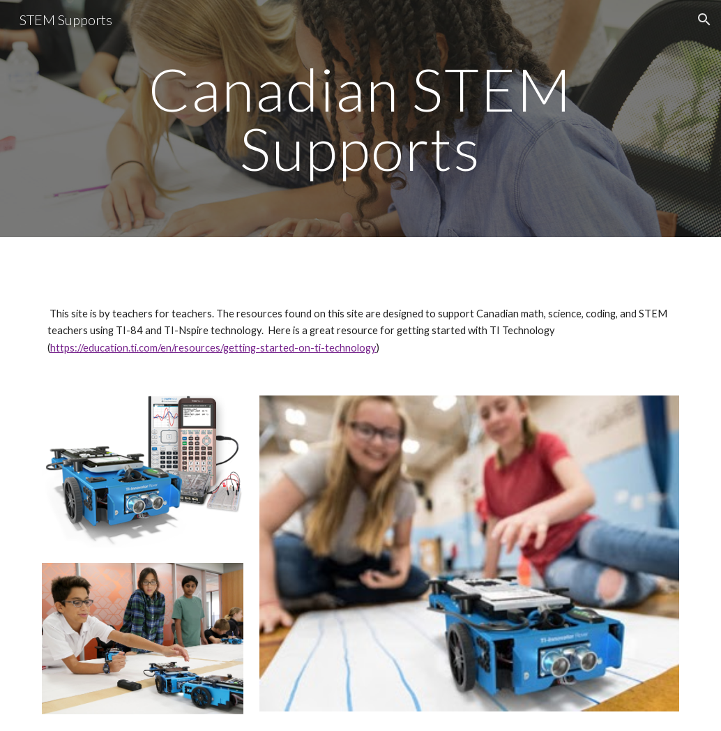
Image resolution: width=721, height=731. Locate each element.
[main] (360, 119)
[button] (704, 19)
